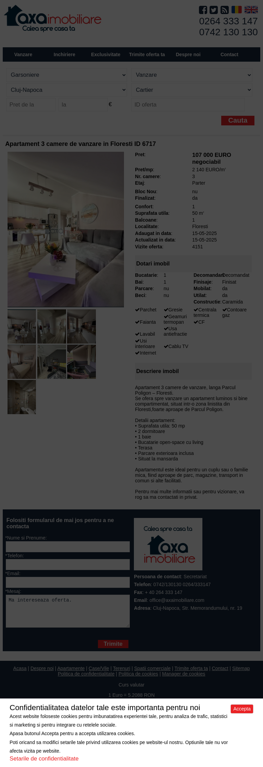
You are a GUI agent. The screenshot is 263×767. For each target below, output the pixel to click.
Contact (229, 54)
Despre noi (42, 673)
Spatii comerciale (152, 673)
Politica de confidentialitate (86, 679)
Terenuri (121, 673)
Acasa (20, 673)
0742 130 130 (228, 32)
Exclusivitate (106, 54)
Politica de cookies (138, 679)
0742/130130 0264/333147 (182, 584)
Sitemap (241, 673)
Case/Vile (99, 673)
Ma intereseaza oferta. (67, 614)
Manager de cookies (183, 679)
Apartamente (71, 673)
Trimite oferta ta (147, 54)
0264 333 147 (228, 21)
